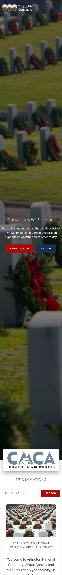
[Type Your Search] (21, 493)
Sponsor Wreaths (19, 248)
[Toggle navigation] (58, 8)
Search (50, 493)
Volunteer (46, 248)
